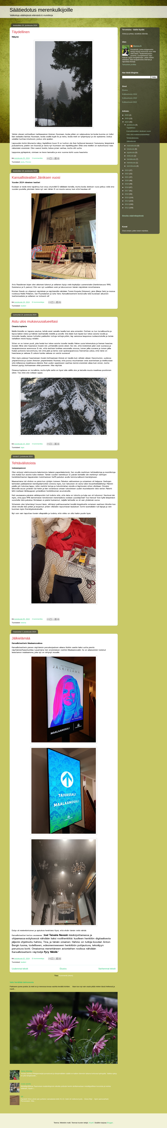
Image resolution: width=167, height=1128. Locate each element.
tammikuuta (131, 166)
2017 (127, 191)
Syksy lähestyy (26, 1071)
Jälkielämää (21, 638)
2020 (127, 180)
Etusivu (63, 969)
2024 (127, 122)
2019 (127, 184)
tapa (22, 447)
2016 (127, 194)
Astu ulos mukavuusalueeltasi (35, 321)
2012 (127, 208)
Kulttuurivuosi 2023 (129, 98)
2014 (127, 201)
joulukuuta (131, 125)
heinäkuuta (131, 159)
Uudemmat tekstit (20, 969)
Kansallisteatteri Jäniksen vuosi (36, 177)
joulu (22, 162)
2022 (127, 174)
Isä (22, 1096)
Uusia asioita (26, 1084)
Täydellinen (21, 32)
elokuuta (130, 156)
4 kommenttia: (37, 444)
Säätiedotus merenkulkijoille (41, 10)
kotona (23, 623)
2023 (127, 170)
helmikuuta (131, 163)
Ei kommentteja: (38, 302)
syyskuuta (131, 152)
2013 (127, 204)
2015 (127, 197)
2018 (127, 187)
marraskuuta (132, 146)
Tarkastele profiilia (129, 65)
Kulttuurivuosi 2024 (129, 94)
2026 (127, 115)
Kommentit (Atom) (66, 976)
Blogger (110, 1123)
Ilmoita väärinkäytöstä (133, 216)
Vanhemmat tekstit (107, 969)
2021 (127, 177)
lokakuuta (131, 149)
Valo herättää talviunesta (22, 982)
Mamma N (137, 46)
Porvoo (28, 162)
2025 (127, 118)
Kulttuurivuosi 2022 (129, 102)
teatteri (23, 306)
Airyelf (91, 1123)
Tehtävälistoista (24, 463)
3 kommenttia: (37, 158)
